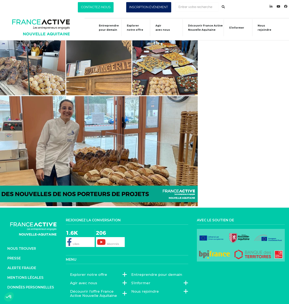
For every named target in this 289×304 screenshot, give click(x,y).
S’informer (234, 28)
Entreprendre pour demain (107, 27)
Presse (14, 258)
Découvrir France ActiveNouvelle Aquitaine (203, 27)
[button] (96, 7)
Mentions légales (25, 278)
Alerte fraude (21, 268)
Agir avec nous (84, 283)
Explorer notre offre (133, 27)
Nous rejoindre (262, 27)
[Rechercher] (223, 7)
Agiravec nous (160, 27)
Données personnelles (30, 287)
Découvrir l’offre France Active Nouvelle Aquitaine (96, 293)
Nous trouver (21, 249)
